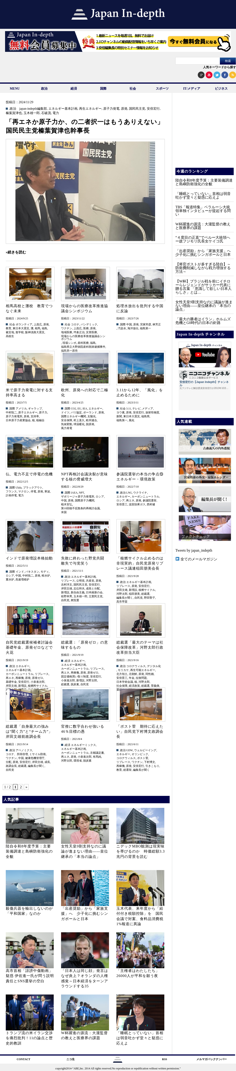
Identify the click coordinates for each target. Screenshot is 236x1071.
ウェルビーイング (145, 750)
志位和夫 (79, 588)
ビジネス (221, 88)
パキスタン (32, 571)
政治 (44, 88)
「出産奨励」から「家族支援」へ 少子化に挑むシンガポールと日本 (84, 913)
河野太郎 (121, 593)
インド (20, 571)
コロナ (75, 324)
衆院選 (75, 600)
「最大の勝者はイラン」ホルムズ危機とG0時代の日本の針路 (203, 321)
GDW (129, 750)
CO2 (73, 408)
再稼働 (19, 678)
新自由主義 (78, 592)
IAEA (74, 492)
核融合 (40, 420)
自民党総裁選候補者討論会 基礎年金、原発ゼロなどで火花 (31, 647)
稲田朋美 (134, 593)
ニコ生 (70, 1059)
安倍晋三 (121, 504)
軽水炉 (46, 575)
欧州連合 (91, 420)
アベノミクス (24, 750)
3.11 (128, 408)
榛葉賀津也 (14, 113)
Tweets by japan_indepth (193, 550)
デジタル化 (154, 666)
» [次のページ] (26, 787)
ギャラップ (35, 408)
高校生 (10, 336)
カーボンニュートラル (145, 496)
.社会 (12, 324)
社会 (133, 88)
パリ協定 (76, 412)
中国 (129, 324)
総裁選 (145, 593)
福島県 (145, 416)
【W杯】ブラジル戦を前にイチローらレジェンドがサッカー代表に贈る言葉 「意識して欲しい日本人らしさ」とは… (203, 286)
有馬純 (97, 756)
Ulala (19, 487)
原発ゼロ (37, 678)
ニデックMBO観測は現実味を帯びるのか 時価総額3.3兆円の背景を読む (140, 851)
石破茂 (46, 113)
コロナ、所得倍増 (17, 754)
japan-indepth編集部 (33, 108)
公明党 (80, 580)
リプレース (68, 580)
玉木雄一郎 (32, 113)
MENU (15, 88)
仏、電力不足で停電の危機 (29, 474)
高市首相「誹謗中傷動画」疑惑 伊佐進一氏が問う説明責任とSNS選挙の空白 (30, 976)
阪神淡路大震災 (34, 332)
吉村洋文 (66, 584)
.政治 (12, 108)
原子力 (43, 412)
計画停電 (11, 495)
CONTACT (23, 1059)
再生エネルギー (90, 108)
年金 (131, 678)
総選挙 (127, 769)
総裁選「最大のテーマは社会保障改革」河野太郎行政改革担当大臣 (139, 647)
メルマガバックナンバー (211, 1059)
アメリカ (21, 408)
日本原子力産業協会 (18, 420)
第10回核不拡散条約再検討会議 (80, 508)
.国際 (122, 324)
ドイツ (65, 412)
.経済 (67, 660)
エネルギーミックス (83, 745)
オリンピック (140, 754)
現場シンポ (69, 342)
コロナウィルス (136, 666)
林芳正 (157, 324)
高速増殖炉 (22, 579)
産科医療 (83, 342)
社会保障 (121, 685)
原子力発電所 (14, 416)
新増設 (65, 592)
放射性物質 (152, 412)
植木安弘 (66, 504)
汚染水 (122, 328)
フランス (11, 491)
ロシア (100, 496)
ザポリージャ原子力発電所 (77, 496)
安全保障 (66, 420)
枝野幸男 (66, 596)
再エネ (130, 500)
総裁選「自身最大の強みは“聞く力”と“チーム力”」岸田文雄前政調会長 (29, 731)
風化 (131, 420)
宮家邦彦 (145, 324)
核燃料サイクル (37, 685)
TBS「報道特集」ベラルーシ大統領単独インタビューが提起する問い (203, 210)
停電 (33, 491)
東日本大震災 (21, 328)
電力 (56, 113)
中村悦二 (11, 412)
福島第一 (145, 328)
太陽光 (91, 416)
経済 (74, 88)
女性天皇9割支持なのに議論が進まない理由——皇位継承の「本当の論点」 (84, 851)
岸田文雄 (66, 588)
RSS (164, 1059)
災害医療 (91, 332)
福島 (44, 328)
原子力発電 (111, 108)
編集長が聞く (124, 597)
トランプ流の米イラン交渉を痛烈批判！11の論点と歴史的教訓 (29, 1038)
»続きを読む (16, 252)
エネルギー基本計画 (62, 108)
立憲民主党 (96, 596)
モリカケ (123, 670)
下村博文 (149, 762)
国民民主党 (137, 108)
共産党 (90, 580)
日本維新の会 (94, 592)
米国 (64, 512)
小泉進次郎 (37, 681)
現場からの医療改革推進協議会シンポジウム (83, 337)
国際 (103, 88)
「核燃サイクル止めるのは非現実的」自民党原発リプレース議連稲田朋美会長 (139, 563)
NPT (81, 492)
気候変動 (66, 424)
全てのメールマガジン (196, 559)
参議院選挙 (149, 500)
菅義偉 (155, 685)
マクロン (23, 491)
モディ (45, 571)
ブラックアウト (32, 487)
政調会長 (11, 766)
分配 (8, 762)
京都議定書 (97, 752)
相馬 (37, 328)
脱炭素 (75, 684)
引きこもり (152, 766)
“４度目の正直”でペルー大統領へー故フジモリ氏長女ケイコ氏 (202, 239)
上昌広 (38, 324)
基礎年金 (11, 681)
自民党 (65, 600)
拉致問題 (141, 678)
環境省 (78, 760)
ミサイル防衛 (37, 754)
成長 (47, 762)
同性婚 (149, 674)
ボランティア (24, 324)
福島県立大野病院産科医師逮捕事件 (83, 346)
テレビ (136, 408)
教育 (8, 328)
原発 (124, 108)
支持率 (35, 416)
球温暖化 (79, 424)
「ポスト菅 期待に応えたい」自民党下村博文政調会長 (139, 731)
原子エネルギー (28, 412)
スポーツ (162, 88)
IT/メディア (192, 88)
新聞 (119, 416)
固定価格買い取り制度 (75, 676)
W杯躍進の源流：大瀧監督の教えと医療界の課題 (202, 226)
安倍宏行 (153, 108)
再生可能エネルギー (142, 670)
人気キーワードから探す (219, 67)
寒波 (47, 491)
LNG (129, 492)
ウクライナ (140, 492)
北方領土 (121, 674)
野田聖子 (149, 597)
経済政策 (134, 685)
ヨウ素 (120, 412)
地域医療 (66, 332)
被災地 (10, 332)
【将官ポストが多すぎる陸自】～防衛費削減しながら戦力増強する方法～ (203, 268)
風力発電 (66, 428)
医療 (86, 328)
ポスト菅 (142, 758)
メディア (147, 408)
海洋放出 (133, 328)
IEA (85, 408)
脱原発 (90, 424)
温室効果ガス (137, 504)
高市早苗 (121, 601)
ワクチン (66, 328)
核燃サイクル (147, 589)
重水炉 (10, 579)
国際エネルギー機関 (73, 416)
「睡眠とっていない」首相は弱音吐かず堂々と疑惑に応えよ (139, 1038)
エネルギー (95, 408)
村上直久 (79, 420)
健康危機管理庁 (34, 758)
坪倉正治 (79, 332)
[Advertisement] (204, 133)
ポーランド (90, 412)
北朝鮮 (133, 674)
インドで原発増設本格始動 (29, 558)
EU (79, 408)
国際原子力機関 (84, 500)
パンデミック (89, 324)
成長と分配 (93, 588)
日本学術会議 (124, 681)
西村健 (151, 504)
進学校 (19, 332)
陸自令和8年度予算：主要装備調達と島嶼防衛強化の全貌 (29, 851)
